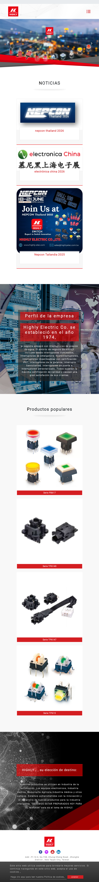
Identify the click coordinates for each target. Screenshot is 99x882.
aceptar (74, 877)
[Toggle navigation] (88, 11)
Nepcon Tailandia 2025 (49, 254)
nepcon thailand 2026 (49, 130)
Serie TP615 (49, 713)
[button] (7, 43)
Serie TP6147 (49, 639)
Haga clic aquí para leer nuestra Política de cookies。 (38, 877)
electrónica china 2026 (49, 171)
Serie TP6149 (49, 566)
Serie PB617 (49, 493)
